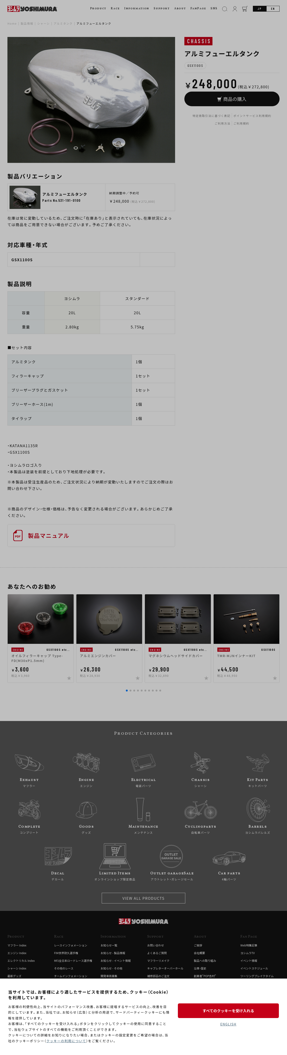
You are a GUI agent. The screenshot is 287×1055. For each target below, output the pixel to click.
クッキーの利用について (66, 1040)
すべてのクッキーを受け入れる (228, 1010)
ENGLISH (228, 1024)
